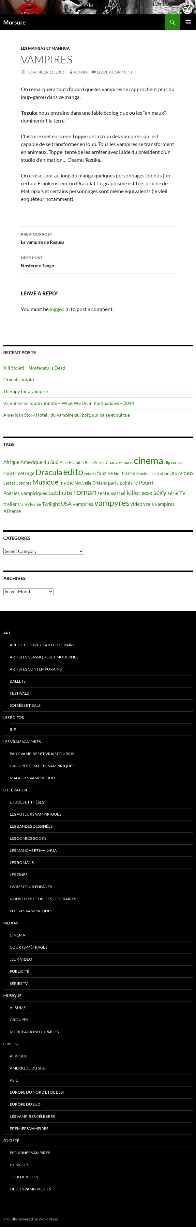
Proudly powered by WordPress (30, 1219)
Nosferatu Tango (98, 261)
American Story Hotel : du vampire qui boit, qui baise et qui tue (66, 415)
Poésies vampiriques (31, 910)
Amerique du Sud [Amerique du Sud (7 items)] (39, 462)
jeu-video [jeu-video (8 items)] (181, 473)
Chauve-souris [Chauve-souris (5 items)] (119, 462)
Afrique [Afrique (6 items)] (11, 462)
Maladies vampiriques (33, 777)
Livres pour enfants (31, 886)
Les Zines (18, 874)
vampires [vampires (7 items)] (83, 504)
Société (11, 1140)
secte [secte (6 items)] (103, 493)
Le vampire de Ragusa (98, 237)
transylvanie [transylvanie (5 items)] (29, 504)
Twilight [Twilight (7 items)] (51, 504)
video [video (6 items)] (136, 504)
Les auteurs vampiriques (35, 814)
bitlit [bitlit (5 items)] (80, 462)
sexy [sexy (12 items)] (160, 492)
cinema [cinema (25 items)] (148, 460)
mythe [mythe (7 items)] (66, 482)
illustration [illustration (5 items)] (159, 473)
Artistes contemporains (36, 669)
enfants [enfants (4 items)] (90, 474)
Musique (12, 995)
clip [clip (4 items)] (167, 462)
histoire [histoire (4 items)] (142, 474)
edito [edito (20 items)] (73, 471)
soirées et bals (25, 705)
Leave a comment (115, 72)
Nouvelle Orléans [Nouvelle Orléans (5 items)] (91, 483)
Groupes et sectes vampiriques (42, 765)
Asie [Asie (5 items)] (64, 462)
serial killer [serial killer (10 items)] (125, 492)
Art (7, 632)
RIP (13, 729)
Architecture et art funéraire (42, 644)
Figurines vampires (30, 1152)
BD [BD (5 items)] (72, 462)
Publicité (19, 971)
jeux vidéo (21, 959)
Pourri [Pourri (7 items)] (146, 482)
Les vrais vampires (22, 741)
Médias (10, 922)
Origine (11, 1043)
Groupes (19, 1019)
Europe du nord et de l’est (37, 1092)
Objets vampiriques (30, 1188)
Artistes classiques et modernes (44, 657)
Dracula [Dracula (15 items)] (49, 472)
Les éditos (13, 717)
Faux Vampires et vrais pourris (42, 753)
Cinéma (17, 935)
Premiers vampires (29, 1128)
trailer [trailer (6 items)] (10, 504)
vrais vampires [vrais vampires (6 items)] (159, 504)
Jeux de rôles (24, 1176)
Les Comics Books (28, 838)
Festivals (19, 693)
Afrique (18, 1055)
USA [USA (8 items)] (66, 503)
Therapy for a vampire (25, 391)
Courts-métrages (28, 947)
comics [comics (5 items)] (177, 462)
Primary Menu (188, 22)
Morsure (14, 22)
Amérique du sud (28, 1068)
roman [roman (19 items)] (85, 492)
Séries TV (19, 983)
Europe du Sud (25, 1104)
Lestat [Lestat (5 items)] (9, 483)
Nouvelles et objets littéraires (43, 898)
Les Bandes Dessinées (31, 826)
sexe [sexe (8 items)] (147, 492)
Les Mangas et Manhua (45, 48)
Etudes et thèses (27, 802)
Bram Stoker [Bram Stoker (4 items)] (95, 462)
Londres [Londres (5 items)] (23, 483)
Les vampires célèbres (32, 1116)
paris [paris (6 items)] (113, 483)
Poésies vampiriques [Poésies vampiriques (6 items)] (25, 493)
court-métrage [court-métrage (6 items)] (19, 473)
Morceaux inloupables (34, 1031)
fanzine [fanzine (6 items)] (105, 473)
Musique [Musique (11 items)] (45, 482)
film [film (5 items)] (117, 473)
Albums (17, 1007)
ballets (17, 681)
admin (80, 72)
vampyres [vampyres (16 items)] (111, 502)
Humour (19, 1164)
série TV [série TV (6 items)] (177, 493)
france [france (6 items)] (128, 473)
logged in (60, 309)
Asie (14, 1080)
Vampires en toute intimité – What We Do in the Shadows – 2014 (68, 403)
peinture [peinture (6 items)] (129, 483)
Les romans (22, 862)
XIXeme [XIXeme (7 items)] (12, 511)
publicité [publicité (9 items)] (60, 492)
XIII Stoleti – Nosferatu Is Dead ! (35, 368)
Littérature (15, 790)
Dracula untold (18, 379)
